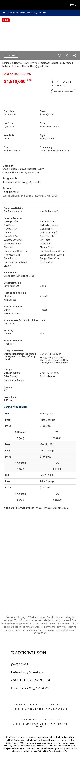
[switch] (59, 56)
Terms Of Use (28, 720)
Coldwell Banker (26, 704)
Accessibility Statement (30, 724)
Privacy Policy (50, 720)
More (73, 4)
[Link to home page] (5, 5)
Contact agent (11, 55)
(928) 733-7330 (21, 664)
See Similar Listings (63, 92)
